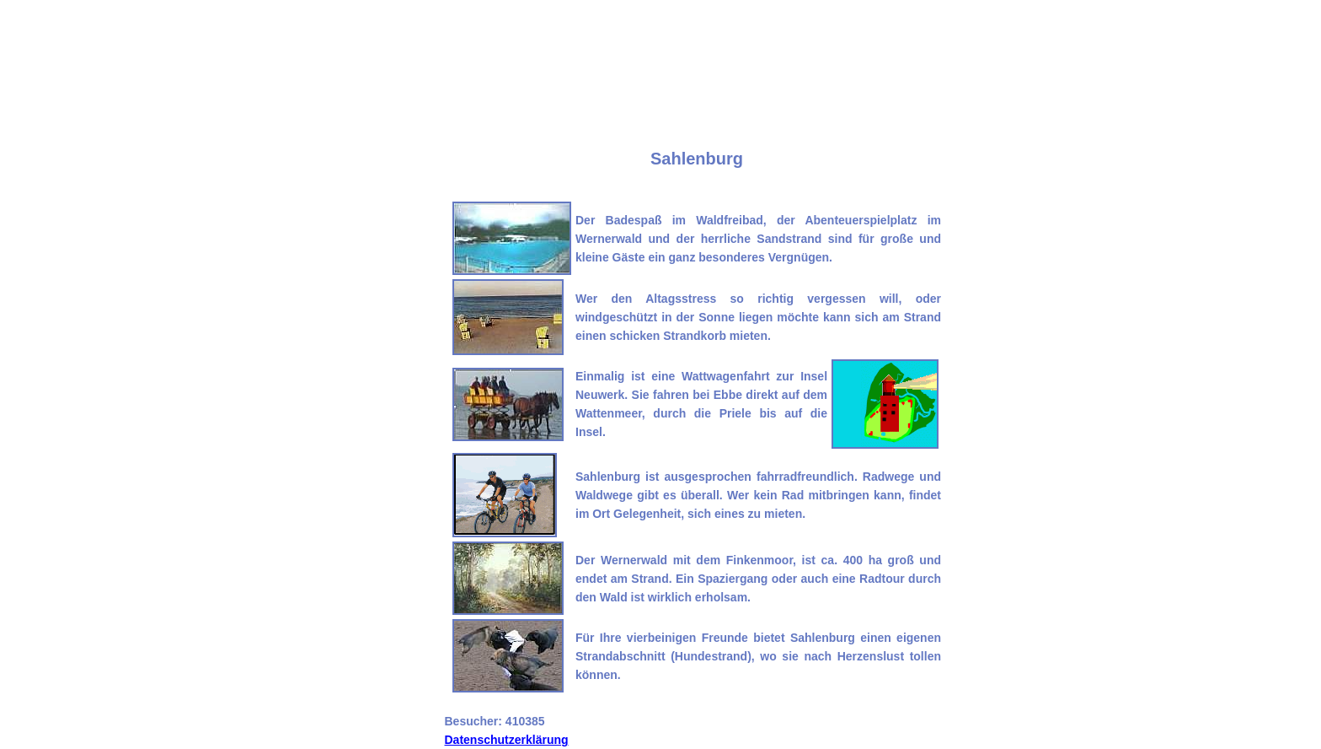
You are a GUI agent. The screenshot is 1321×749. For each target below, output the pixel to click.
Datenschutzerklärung (507, 739)
